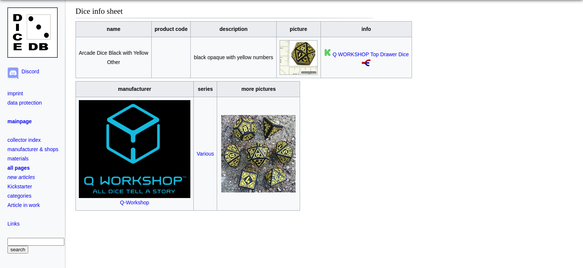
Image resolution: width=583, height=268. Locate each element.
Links (13, 224)
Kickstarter (19, 186)
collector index (24, 140)
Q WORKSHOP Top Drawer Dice (371, 54)
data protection (24, 103)
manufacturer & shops (32, 149)
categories (19, 196)
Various (205, 154)
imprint (15, 93)
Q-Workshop (134, 199)
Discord (29, 71)
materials (18, 159)
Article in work (23, 205)
